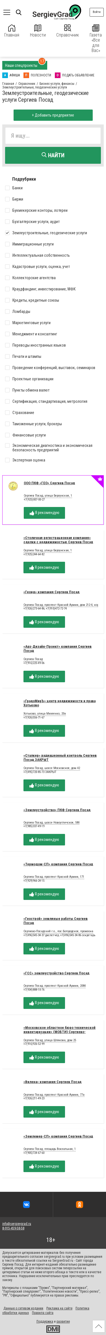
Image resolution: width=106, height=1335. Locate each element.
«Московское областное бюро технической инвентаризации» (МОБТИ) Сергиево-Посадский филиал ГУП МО (59, 1031)
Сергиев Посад (33, 659)
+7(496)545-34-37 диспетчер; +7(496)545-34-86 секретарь (59, 935)
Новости (38, 31)
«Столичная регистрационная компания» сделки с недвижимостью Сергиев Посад (58, 540)
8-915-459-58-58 (13, 1228)
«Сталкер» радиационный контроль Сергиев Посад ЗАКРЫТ (60, 757)
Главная (11, 31)
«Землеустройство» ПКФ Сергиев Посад (56, 810)
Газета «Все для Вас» (96, 38)
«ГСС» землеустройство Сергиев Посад (56, 973)
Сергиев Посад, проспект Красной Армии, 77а (54, 1095)
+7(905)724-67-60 (33, 1153)
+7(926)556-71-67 (33, 717)
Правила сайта (42, 1313)
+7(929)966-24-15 (33, 881)
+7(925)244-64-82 (33, 554)
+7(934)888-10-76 (33, 989)
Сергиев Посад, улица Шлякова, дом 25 (49, 1040)
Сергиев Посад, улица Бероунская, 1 (48, 495)
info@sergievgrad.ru (16, 1224)
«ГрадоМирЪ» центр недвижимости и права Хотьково (59, 703)
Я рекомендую (44, 512)
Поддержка (44, 1321)
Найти (53, 155)
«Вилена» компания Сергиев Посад (52, 1082)
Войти (97, 12)
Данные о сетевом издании (23, 1308)
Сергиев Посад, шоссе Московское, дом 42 (51, 768)
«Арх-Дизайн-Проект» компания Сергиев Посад (57, 648)
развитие (63, 1321)
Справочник (67, 31)
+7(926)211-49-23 (33, 1098)
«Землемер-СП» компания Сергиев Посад (58, 1136)
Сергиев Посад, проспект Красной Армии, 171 (53, 877)
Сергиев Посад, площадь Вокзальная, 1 (49, 1149)
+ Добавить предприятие (53, 115)
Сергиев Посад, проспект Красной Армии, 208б (54, 986)
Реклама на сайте (59, 1308)
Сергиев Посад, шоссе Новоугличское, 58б (51, 822)
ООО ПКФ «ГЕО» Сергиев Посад (49, 483)
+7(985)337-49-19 (33, 826)
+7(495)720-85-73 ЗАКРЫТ (39, 772)
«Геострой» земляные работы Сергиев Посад (55, 920)
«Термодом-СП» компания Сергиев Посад (58, 864)
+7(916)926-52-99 (33, 1044)
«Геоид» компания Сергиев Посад (51, 592)
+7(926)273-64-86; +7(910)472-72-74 (45, 608)
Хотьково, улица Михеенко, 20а (44, 713)
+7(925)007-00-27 (34, 499)
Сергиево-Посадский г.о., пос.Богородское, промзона (58, 931)
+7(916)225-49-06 (33, 663)
